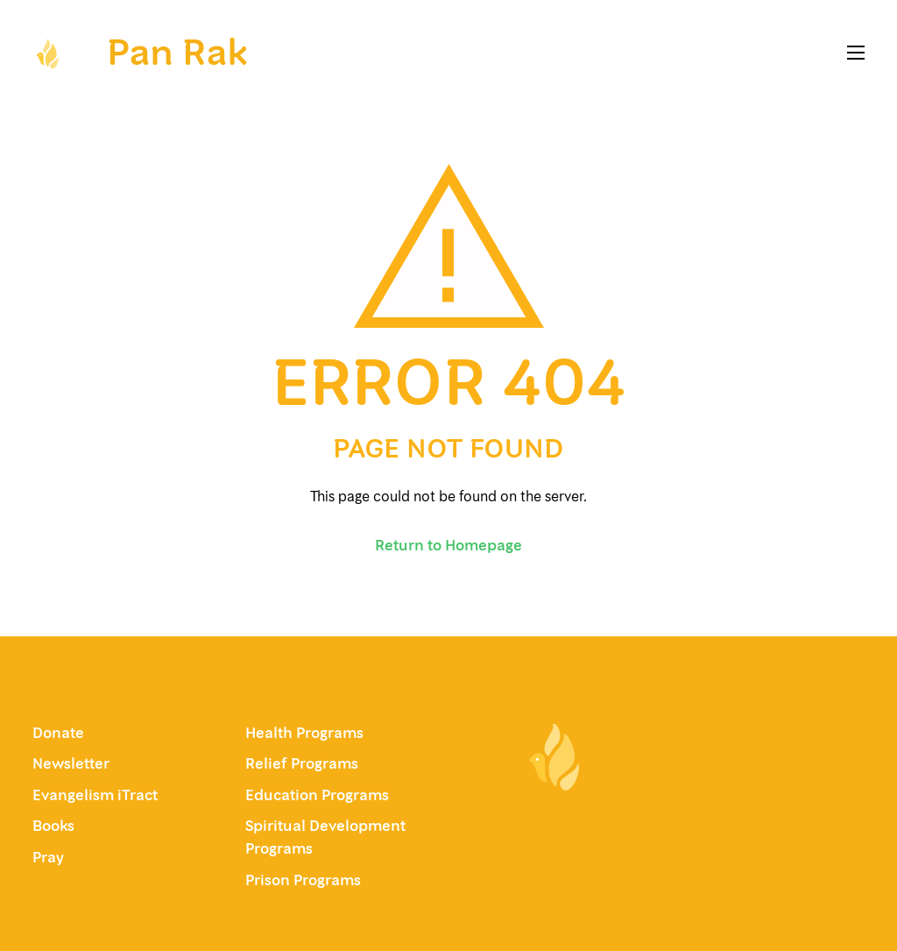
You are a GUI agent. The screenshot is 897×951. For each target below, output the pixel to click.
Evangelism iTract (96, 795)
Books (53, 825)
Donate (58, 732)
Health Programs (304, 732)
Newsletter (70, 763)
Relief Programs (301, 763)
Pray (48, 857)
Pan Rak (177, 52)
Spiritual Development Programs (325, 837)
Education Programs (317, 795)
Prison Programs (303, 880)
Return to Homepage (448, 545)
